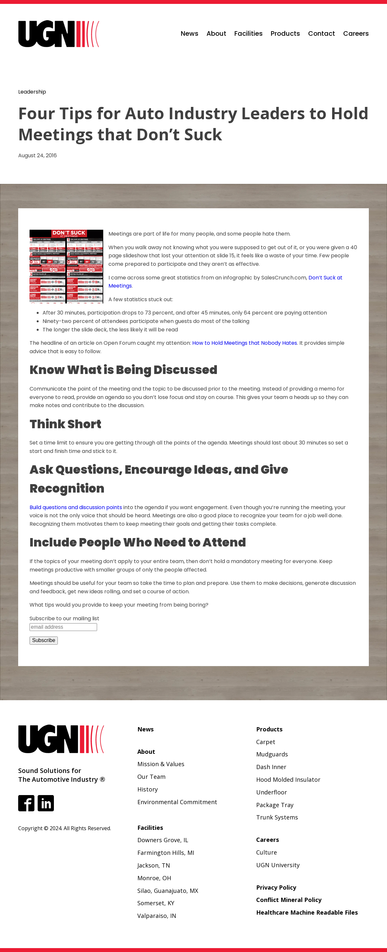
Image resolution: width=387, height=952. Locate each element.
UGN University (278, 865)
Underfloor (271, 792)
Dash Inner (271, 767)
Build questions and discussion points (76, 507)
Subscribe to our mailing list (64, 618)
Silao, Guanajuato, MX (167, 890)
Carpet (265, 742)
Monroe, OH (154, 878)
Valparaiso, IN (156, 916)
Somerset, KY (155, 903)
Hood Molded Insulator (288, 779)
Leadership (32, 92)
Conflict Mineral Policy (288, 900)
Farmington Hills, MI (165, 852)
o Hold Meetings (228, 343)
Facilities (248, 33)
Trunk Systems (277, 817)
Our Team (151, 776)
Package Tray (274, 805)
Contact (321, 33)
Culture (266, 852)
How (198, 343)
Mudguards (272, 754)
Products (285, 33)
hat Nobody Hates (274, 343)
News (189, 33)
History (147, 789)
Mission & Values (160, 764)
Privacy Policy (276, 887)
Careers (356, 33)
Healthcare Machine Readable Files (307, 912)
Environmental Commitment (177, 802)
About (216, 33)
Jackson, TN (153, 865)
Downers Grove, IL (162, 840)
